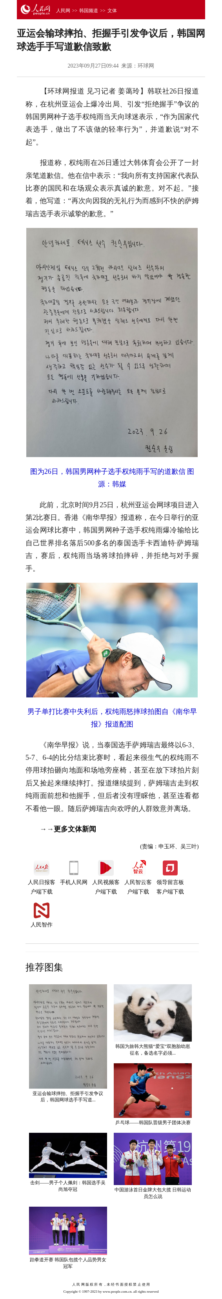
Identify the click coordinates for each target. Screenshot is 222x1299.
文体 (112, 10)
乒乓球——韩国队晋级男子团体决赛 (153, 1122)
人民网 (63, 10)
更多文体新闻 (75, 829)
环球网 (146, 66)
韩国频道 (88, 10)
